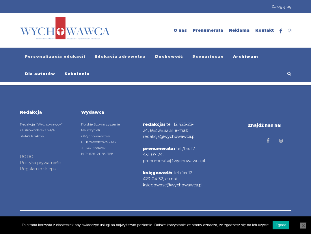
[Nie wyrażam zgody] (303, 225)
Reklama (239, 30)
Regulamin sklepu (38, 168)
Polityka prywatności (41, 162)
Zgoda (280, 225)
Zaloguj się (281, 6)
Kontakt (264, 30)
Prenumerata (208, 30)
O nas (180, 30)
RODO (26, 156)
